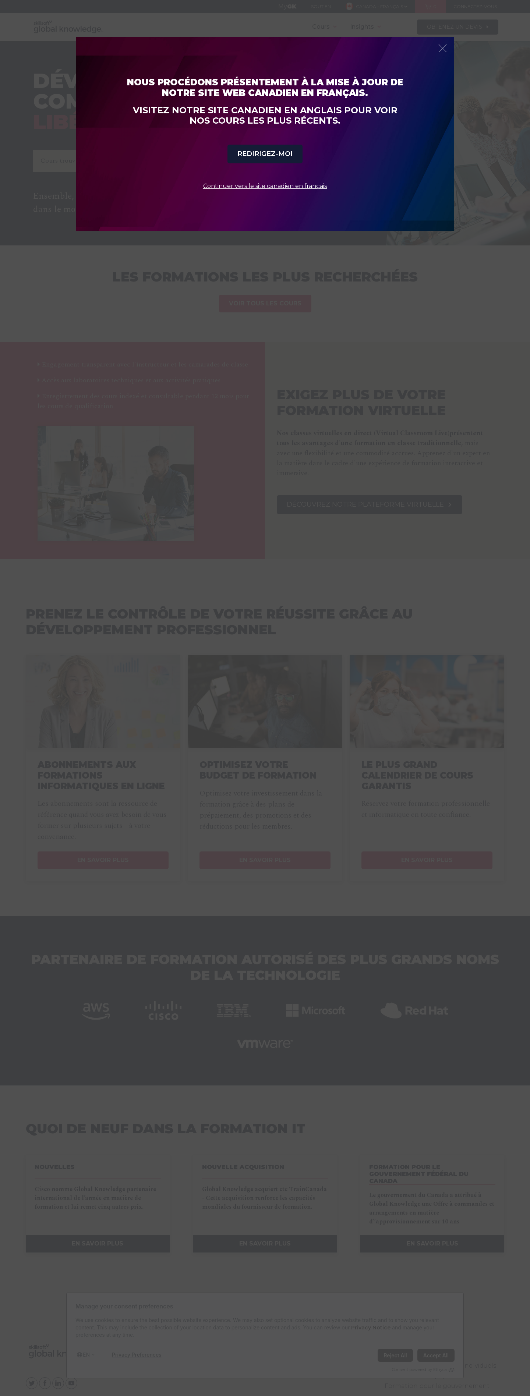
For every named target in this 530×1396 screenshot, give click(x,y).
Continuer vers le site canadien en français (265, 186)
